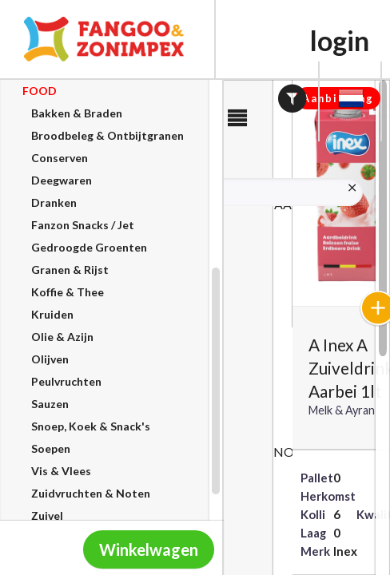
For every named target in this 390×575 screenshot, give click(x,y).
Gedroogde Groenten (89, 247)
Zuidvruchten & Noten (90, 493)
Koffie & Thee (67, 292)
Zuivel (47, 515)
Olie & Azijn (62, 336)
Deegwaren (61, 180)
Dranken (54, 202)
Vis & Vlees (61, 471)
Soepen (50, 448)
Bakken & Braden (76, 113)
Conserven (59, 158)
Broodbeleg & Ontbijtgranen (107, 135)
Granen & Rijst (70, 269)
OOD (39, 90)
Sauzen (50, 403)
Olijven (50, 359)
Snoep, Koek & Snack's (90, 426)
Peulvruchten (66, 381)
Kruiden (52, 314)
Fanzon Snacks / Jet (82, 225)
